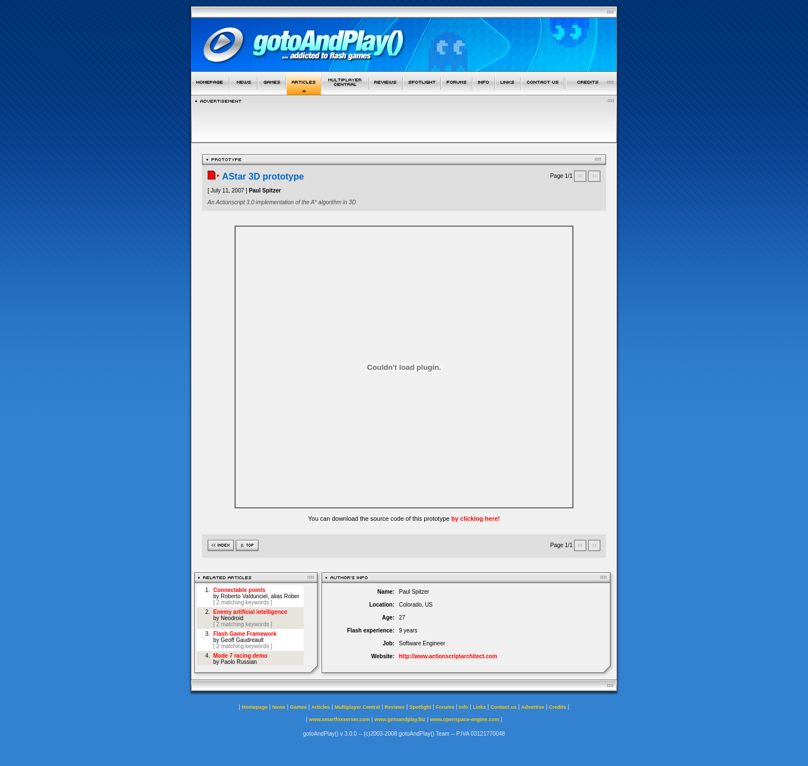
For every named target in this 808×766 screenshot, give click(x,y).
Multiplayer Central (357, 707)
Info (464, 707)
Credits (557, 707)
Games (298, 707)
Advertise (532, 707)
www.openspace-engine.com (464, 719)
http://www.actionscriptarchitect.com (448, 656)
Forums (445, 707)
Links (479, 707)
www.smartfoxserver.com (339, 719)
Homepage (255, 707)
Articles (320, 707)
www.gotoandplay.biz (399, 719)
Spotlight (420, 707)
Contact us (503, 707)
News (279, 707)
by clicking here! (475, 518)
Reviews (394, 707)
